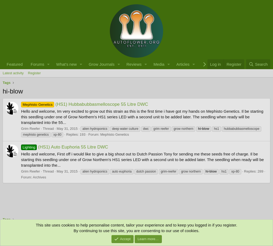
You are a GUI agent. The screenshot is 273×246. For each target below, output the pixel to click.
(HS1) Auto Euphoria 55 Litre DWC (64, 147)
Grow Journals (102, 64)
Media (159, 64)
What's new (66, 64)
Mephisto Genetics (114, 134)
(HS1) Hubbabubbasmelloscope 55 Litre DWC (84, 104)
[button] (48, 64)
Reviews (134, 64)
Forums (37, 64)
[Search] (258, 64)
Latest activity (13, 73)
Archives (39, 177)
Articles (183, 64)
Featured (15, 64)
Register (34, 73)
